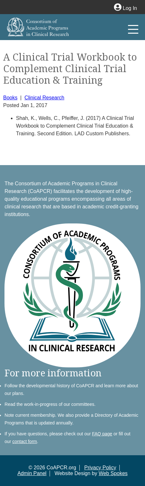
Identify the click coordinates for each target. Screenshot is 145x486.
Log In (125, 8)
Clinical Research (44, 97)
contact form (24, 441)
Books (10, 97)
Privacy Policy (100, 467)
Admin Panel (31, 473)
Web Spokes (113, 473)
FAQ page (102, 433)
